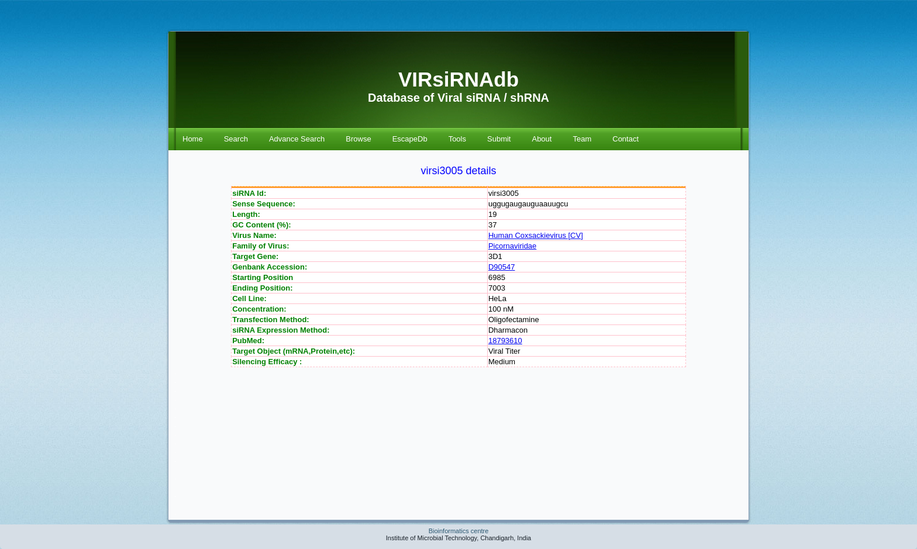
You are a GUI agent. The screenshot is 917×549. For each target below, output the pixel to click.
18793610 (505, 340)
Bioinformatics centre (459, 530)
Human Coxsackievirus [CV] (535, 235)
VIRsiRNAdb (458, 79)
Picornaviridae (512, 245)
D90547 (501, 267)
